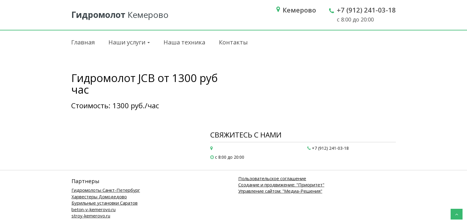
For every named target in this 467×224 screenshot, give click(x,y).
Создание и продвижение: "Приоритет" (281, 185)
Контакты (233, 42)
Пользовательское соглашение (272, 178)
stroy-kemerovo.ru (90, 216)
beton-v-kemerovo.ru (93, 209)
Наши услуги (129, 42)
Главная (83, 42)
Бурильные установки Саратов (104, 203)
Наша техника (184, 42)
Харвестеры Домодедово (99, 197)
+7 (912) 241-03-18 (366, 9)
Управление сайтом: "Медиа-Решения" (280, 191)
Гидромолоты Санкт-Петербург (105, 190)
